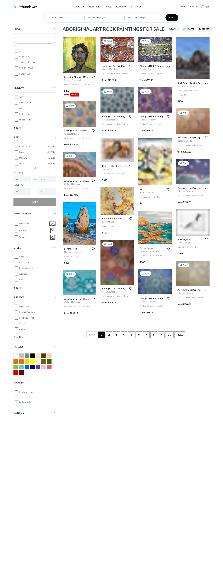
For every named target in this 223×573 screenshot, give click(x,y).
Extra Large (22, 146)
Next (180, 334)
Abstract (23, 256)
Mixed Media (25, 119)
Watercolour (25, 114)
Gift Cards (135, 6)
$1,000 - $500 (23, 68)
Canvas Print (25, 102)
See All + (19, 127)
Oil (20, 108)
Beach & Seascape (27, 312)
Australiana (24, 274)
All (18, 51)
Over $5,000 (22, 57)
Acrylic (22, 97)
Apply (35, 201)
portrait (20, 231)
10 (169, 334)
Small (19, 164)
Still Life (22, 323)
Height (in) (18, 185)
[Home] (25, 6)
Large (19, 152)
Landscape (24, 306)
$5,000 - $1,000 (24, 62)
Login (182, 6)
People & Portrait (27, 317)
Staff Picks (95, 6)
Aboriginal (24, 262)
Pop (21, 279)
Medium (20, 158)
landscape (21, 224)
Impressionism (26, 268)
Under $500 (22, 74)
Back (92, 334)
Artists (108, 6)
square (20, 237)
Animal (22, 329)
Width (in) (18, 172)
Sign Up (193, 6)
